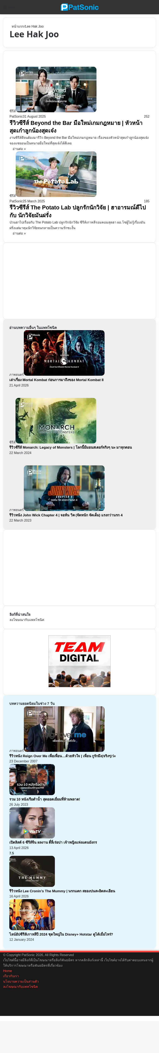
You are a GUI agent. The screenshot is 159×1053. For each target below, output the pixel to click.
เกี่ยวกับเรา (11, 976)
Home (7, 971)
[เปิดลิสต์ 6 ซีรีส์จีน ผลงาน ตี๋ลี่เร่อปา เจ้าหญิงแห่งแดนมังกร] (32, 837)
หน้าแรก (17, 26)
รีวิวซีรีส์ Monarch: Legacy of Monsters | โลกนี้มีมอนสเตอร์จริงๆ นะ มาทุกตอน (70, 447)
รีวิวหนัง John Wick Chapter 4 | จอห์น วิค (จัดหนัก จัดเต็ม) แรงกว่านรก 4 (66, 515)
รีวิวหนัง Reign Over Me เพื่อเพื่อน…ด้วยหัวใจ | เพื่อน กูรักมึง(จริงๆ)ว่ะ (62, 756)
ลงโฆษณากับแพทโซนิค (27, 620)
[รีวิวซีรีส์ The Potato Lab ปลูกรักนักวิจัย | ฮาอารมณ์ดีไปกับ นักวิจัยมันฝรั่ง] (53, 196)
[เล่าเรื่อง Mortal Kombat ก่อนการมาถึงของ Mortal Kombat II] (57, 374)
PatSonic (16, 116)
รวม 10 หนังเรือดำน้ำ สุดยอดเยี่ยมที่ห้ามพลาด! (44, 799)
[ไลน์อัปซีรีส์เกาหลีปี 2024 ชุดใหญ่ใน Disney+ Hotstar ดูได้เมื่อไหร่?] (32, 929)
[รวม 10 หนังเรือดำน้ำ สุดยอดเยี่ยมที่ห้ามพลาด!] (32, 794)
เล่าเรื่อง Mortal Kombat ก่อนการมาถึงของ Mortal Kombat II (56, 380)
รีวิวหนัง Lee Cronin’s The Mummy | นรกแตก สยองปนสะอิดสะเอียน (62, 891)
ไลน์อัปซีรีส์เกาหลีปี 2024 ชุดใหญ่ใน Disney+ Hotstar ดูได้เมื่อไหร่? (61, 934)
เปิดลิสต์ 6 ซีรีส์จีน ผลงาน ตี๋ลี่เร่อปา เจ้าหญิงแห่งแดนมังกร (53, 842)
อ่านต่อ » (19, 149)
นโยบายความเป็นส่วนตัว (21, 981)
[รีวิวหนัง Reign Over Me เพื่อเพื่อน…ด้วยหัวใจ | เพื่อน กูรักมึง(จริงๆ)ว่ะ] (57, 750)
